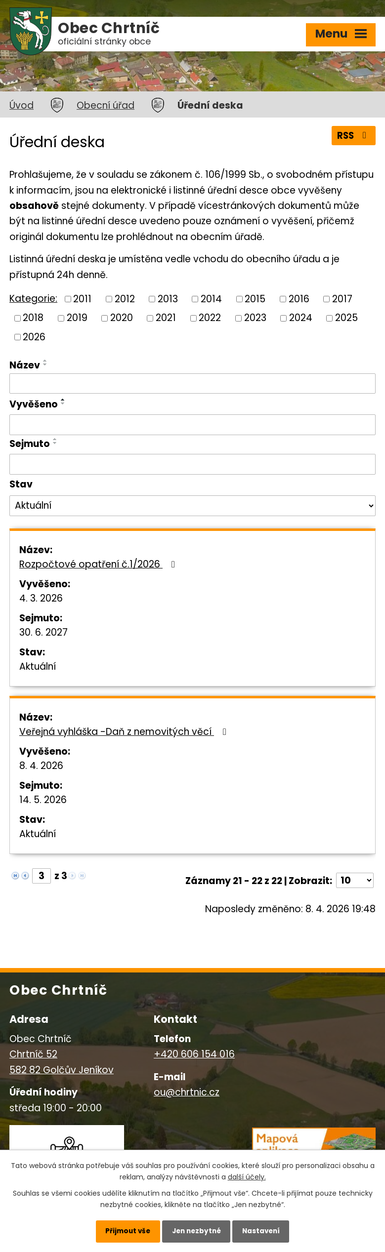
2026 (34, 337)
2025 (346, 317)
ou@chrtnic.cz (186, 1092)
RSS (353, 136)
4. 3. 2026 (41, 598)
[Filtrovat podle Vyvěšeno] (192, 424)
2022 (210, 317)
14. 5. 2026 (43, 800)
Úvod (21, 105)
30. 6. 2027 (43, 632)
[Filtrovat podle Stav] (192, 505)
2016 (299, 298)
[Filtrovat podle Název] (192, 383)
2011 (82, 298)
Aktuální (37, 666)
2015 (255, 298)
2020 (121, 317)
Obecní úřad (105, 105)
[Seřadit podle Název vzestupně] (45, 361)
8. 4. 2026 (41, 765)
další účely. (247, 1174)
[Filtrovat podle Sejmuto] (192, 464)
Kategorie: (33, 298)
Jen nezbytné (196, 1230)
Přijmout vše (122, 1230)
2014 (211, 298)
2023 (255, 317)
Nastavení (266, 1230)
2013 (168, 298)
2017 (342, 298)
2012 (125, 298)
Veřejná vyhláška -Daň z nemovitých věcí (124, 731)
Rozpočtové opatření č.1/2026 (99, 564)
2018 (33, 317)
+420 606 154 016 (194, 1054)
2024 (300, 317)
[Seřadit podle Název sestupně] (45, 364)
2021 (166, 317)
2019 (77, 317)
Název (24, 365)
